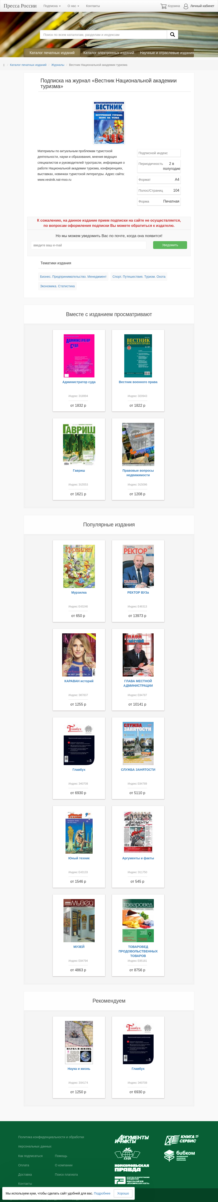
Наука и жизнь (79, 1069)
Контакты (93, 6)
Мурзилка (79, 592)
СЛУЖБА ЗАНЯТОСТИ (138, 769)
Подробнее (102, 1193)
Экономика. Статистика (57, 286)
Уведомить (170, 245)
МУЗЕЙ (79, 947)
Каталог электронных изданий (108, 53)
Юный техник (79, 858)
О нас (73, 6)
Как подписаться (30, 1156)
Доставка (25, 1174)
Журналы (57, 65)
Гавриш (79, 470)
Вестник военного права (138, 382)
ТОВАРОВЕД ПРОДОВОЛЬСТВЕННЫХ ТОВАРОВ (138, 951)
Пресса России (20, 6)
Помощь (61, 1156)
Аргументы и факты (138, 858)
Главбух (79, 769)
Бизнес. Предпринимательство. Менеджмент (73, 276)
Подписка (52, 6)
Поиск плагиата (66, 1174)
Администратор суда (79, 382)
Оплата (23, 1165)
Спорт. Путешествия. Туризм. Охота (138, 276)
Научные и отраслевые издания (167, 53)
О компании (63, 1165)
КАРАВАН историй (79, 681)
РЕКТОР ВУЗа (138, 592)
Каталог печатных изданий (52, 53)
